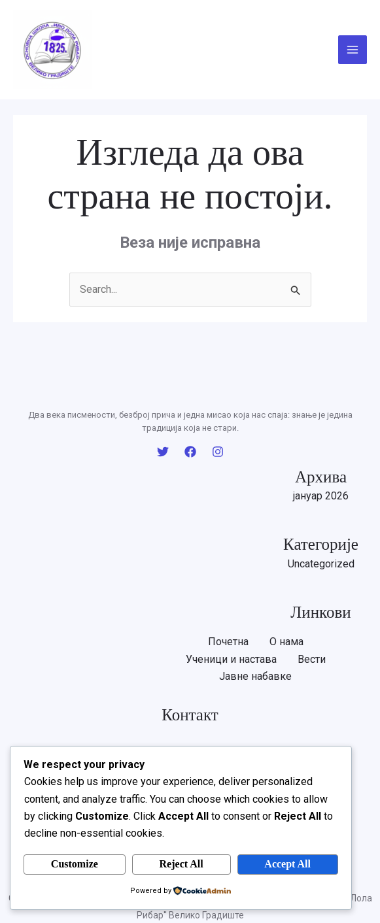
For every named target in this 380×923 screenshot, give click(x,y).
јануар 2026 (321, 496)
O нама (286, 641)
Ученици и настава (231, 659)
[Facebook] (190, 452)
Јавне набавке (255, 676)
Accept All (287, 863)
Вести (312, 659)
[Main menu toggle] (352, 49)
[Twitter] (163, 452)
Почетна (228, 641)
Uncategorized (321, 564)
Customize (74, 863)
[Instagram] (218, 452)
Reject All (181, 863)
